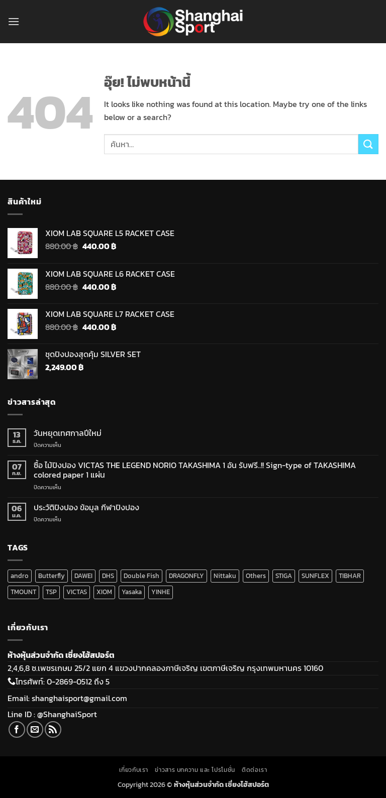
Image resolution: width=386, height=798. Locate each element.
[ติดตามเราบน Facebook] (17, 729)
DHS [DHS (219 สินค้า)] (108, 576)
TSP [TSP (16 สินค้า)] (51, 592)
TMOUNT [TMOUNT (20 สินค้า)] (23, 592)
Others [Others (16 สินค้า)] (256, 576)
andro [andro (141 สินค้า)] (20, 576)
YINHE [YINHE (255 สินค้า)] (160, 592)
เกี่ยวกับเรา (134, 769)
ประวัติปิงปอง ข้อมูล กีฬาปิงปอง (86, 507)
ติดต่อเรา (254, 769)
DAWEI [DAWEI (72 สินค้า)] (83, 576)
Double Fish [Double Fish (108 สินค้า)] (141, 576)
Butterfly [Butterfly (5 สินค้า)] (51, 576)
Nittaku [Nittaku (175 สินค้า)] (225, 576)
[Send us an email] (35, 729)
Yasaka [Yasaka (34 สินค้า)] (132, 592)
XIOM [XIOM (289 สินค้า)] (104, 592)
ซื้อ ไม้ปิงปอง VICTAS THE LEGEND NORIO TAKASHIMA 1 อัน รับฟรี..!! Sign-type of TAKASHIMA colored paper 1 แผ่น (195, 470)
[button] (14, 21)
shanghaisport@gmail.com (79, 698)
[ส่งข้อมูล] (368, 144)
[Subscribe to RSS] (53, 729)
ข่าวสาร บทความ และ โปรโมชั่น (195, 769)
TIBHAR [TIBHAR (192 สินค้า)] (350, 576)
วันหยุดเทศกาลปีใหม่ (68, 433)
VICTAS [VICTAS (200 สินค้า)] (76, 592)
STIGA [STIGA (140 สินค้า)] (283, 576)
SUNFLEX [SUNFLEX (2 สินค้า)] (315, 576)
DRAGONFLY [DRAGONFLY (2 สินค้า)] (186, 576)
